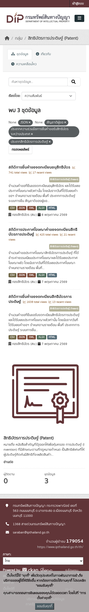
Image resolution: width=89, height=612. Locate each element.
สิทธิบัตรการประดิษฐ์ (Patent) (53, 38)
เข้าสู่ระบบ (78, 3)
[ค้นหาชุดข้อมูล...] (38, 82)
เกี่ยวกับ (43, 54)
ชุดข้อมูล (19, 54)
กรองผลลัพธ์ (20, 149)
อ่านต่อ (8, 462)
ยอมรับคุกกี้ (44, 606)
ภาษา (6, 554)
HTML (52, 208)
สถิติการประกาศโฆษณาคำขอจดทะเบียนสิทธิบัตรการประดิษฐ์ (43, 232)
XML (31, 208)
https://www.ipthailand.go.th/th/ (60, 547)
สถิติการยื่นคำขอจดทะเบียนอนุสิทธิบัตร (40, 167)
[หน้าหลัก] (7, 38)
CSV (12, 208)
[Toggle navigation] (79, 18)
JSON (22, 208)
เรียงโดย (14, 96)
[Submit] (73, 82)
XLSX (41, 208)
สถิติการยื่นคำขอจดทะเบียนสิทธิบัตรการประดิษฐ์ (40, 299)
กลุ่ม (19, 38)
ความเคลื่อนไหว (24, 64)
